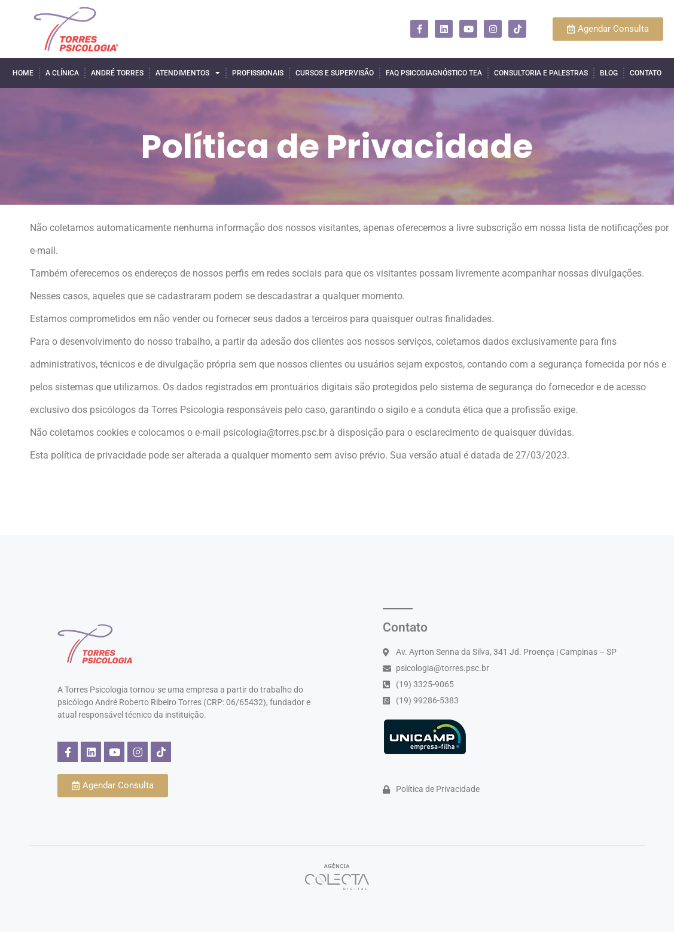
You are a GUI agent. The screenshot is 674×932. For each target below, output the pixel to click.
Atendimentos (187, 73)
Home (23, 73)
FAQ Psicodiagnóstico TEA (434, 73)
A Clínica (62, 73)
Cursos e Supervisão (334, 73)
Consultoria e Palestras (541, 73)
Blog (609, 73)
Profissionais (257, 73)
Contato (645, 73)
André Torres (117, 73)
